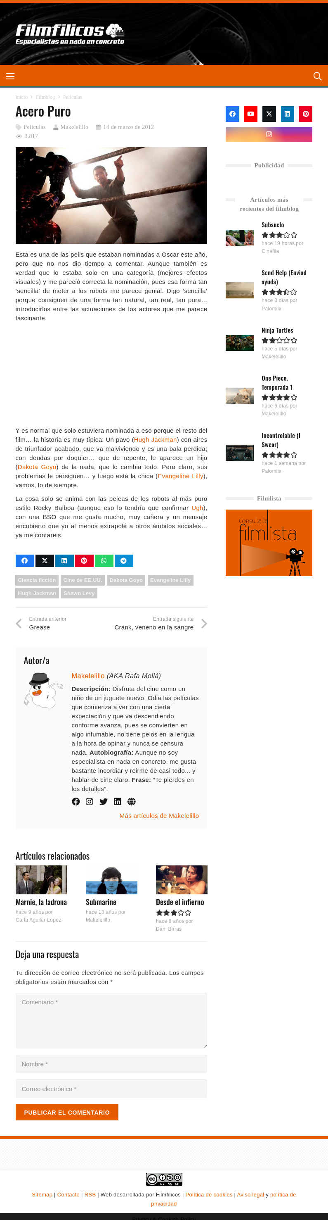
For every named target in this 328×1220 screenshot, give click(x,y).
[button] (10, 76)
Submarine (100, 901)
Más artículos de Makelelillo (159, 815)
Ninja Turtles (277, 329)
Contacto (68, 1194)
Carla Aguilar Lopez (38, 919)
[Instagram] (269, 135)
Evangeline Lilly (180, 475)
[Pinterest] (305, 114)
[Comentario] (112, 1020)
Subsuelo (273, 224)
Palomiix (272, 309)
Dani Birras (169, 929)
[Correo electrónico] (112, 1088)
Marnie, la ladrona (41, 901)
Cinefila (270, 251)
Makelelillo (75, 127)
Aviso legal (250, 1194)
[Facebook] (232, 114)
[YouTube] (250, 114)
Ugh (197, 507)
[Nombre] (112, 1064)
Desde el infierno (180, 901)
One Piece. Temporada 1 (277, 382)
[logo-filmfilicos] (70, 34)
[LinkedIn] (287, 114)
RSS (90, 1194)
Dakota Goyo (37, 466)
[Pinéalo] (84, 561)
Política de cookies (209, 1194)
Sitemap (42, 1194)
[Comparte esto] (25, 561)
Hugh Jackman (155, 439)
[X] (269, 114)
